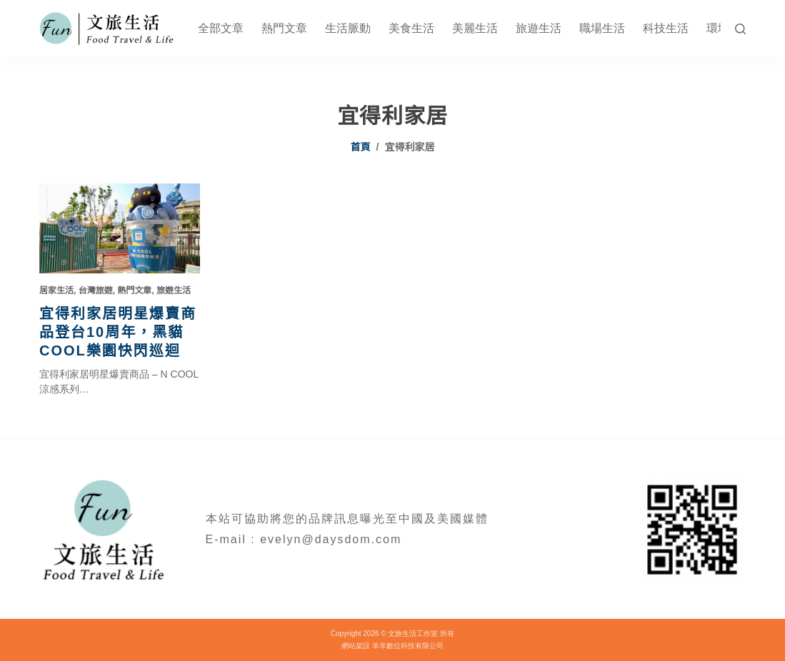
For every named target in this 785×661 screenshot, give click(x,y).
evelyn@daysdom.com (330, 539)
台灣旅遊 (96, 291)
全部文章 (221, 28)
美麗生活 (475, 28)
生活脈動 (348, 28)
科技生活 (666, 28)
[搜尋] (740, 29)
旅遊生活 (538, 28)
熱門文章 (284, 28)
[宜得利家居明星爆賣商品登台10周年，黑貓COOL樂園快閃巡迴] (119, 228)
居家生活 (56, 291)
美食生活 (411, 28)
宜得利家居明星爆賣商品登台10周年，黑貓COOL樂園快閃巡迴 (117, 332)
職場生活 (602, 28)
